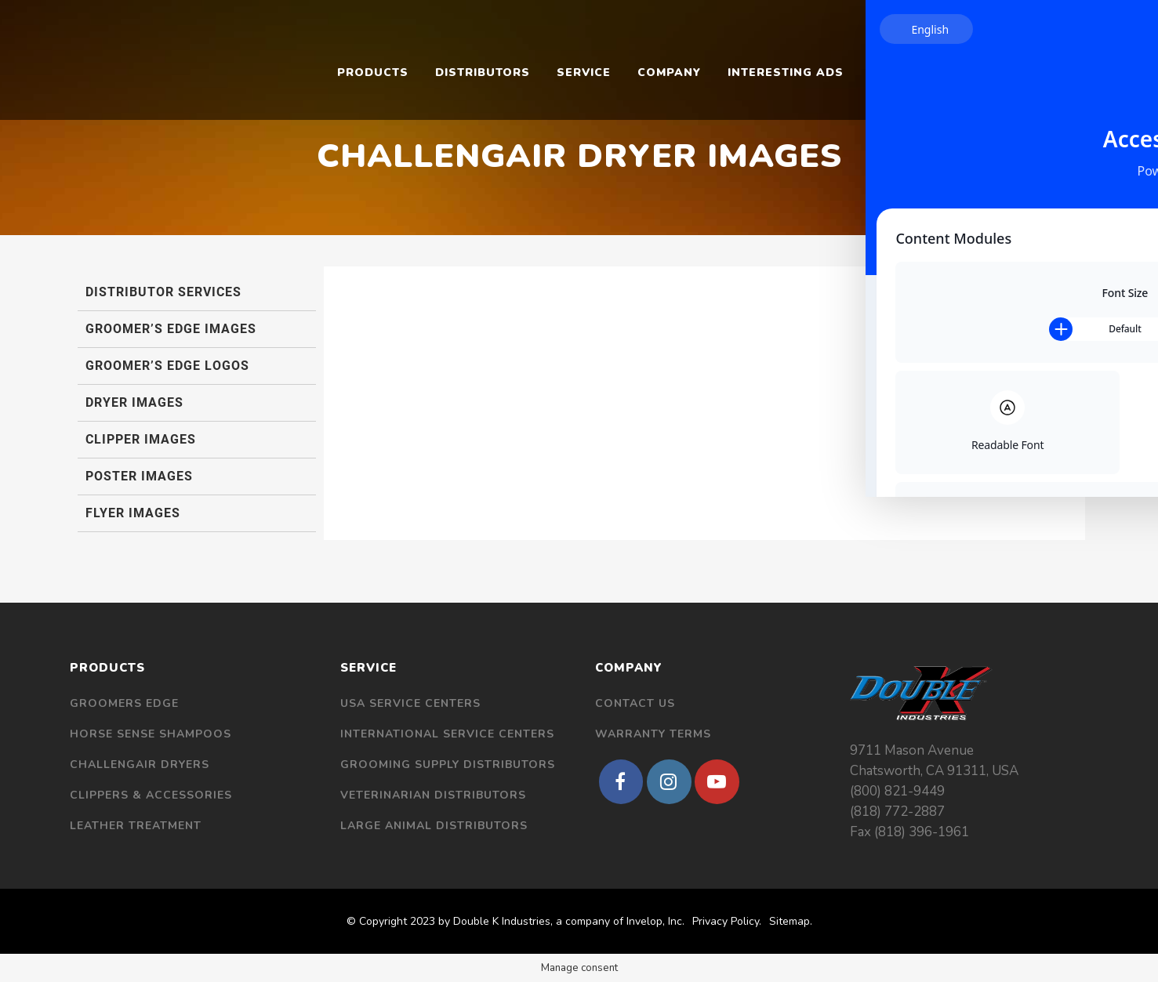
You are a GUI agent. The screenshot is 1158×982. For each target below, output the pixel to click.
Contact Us (635, 703)
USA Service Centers (410, 703)
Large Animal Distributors (434, 825)
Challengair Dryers (139, 764)
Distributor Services (163, 291)
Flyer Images (132, 512)
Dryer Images (134, 402)
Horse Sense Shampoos (150, 734)
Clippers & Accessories (151, 795)
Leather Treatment (135, 825)
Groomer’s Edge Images (170, 328)
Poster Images (139, 476)
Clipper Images (140, 439)
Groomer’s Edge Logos (167, 365)
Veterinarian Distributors (433, 795)
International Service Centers (447, 734)
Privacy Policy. (726, 921)
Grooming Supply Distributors (447, 764)
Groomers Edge (124, 703)
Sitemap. (790, 921)
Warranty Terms (653, 734)
